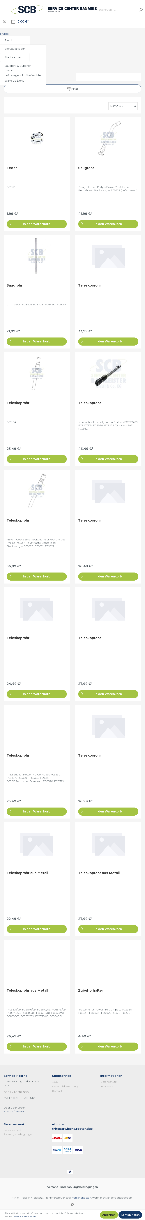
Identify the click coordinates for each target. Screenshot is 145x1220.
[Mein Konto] (4, 21)
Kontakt (57, 1091)
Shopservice (61, 1076)
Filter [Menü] (72, 88)
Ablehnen (109, 1215)
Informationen (111, 1076)
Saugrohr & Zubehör (18, 65)
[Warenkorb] (20, 21)
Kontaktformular (14, 1111)
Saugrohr (86, 168)
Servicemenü (14, 1124)
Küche (9, 70)
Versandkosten (81, 1197)
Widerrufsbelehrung (65, 1086)
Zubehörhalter (90, 990)
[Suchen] (141, 10)
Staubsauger (13, 57)
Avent (8, 40)
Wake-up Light (14, 80)
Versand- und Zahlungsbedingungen (72, 1187)
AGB (55, 1081)
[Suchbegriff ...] (117, 10)
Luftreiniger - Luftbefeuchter (23, 75)
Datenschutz (108, 1081)
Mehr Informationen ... (25, 1216)
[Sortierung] (123, 106)
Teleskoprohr (89, 285)
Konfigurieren (130, 1215)
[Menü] (85, 9)
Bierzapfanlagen (15, 48)
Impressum (107, 1086)
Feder (12, 168)
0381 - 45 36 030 (16, 1092)
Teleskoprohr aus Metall (27, 873)
